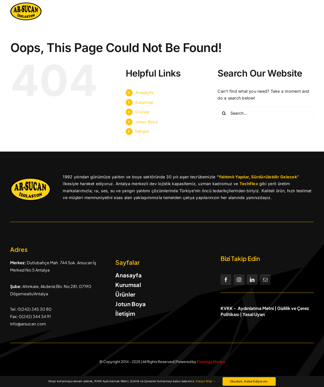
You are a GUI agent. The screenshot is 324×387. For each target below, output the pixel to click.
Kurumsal (144, 102)
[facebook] (226, 279)
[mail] (265, 279)
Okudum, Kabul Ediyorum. (249, 381)
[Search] (224, 113)
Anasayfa (144, 92)
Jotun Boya (146, 121)
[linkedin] (252, 279)
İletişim (142, 131)
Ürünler (142, 111)
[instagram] (239, 279)
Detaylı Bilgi (205, 381)
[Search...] (266, 113)
